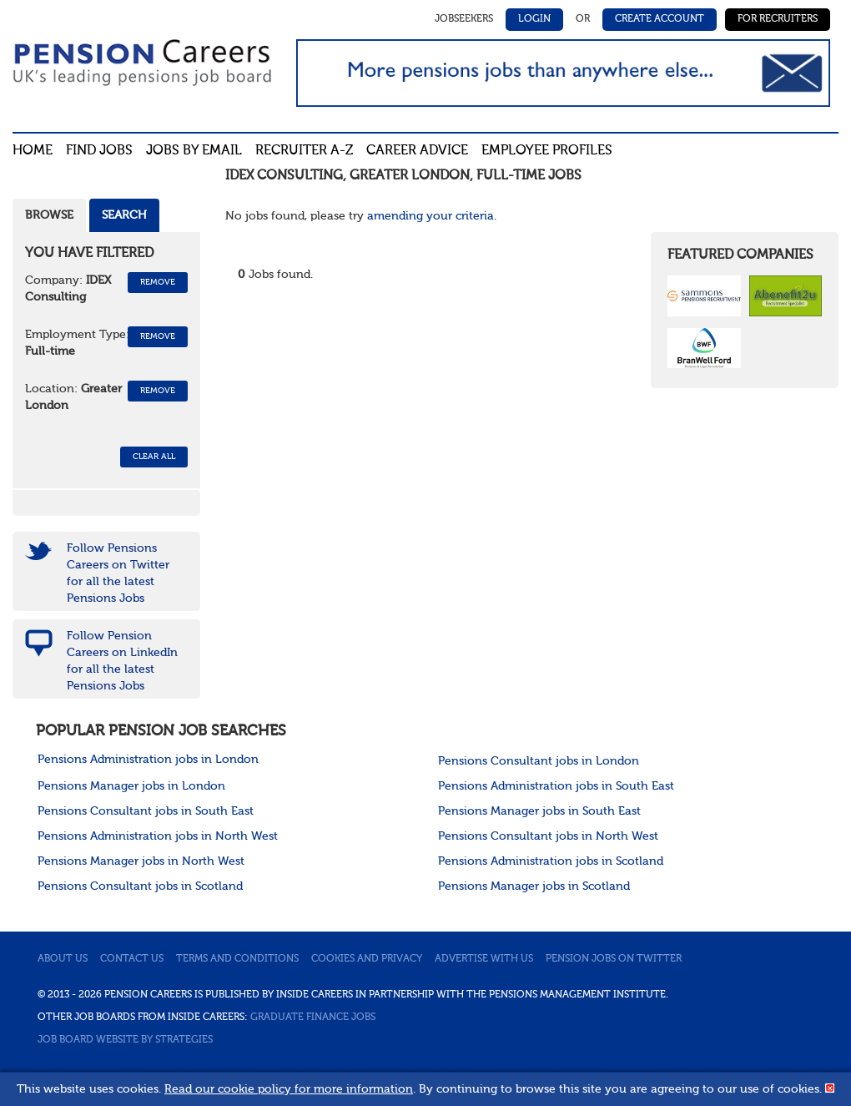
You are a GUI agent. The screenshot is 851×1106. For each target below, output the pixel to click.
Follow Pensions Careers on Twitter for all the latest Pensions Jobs (118, 573)
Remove (157, 282)
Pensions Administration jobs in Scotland (550, 861)
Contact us (132, 959)
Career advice (417, 151)
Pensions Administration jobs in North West (158, 836)
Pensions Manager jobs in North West (141, 861)
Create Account (659, 19)
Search (124, 215)
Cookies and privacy (366, 959)
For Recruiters (778, 19)
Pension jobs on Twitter (614, 959)
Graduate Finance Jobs (312, 1018)
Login (534, 19)
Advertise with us (484, 959)
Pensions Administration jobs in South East (556, 786)
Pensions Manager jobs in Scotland (534, 886)
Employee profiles (546, 151)
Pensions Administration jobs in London (148, 759)
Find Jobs (99, 151)
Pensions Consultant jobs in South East (146, 811)
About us (63, 959)
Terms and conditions (237, 959)
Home (33, 151)
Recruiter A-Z (304, 151)
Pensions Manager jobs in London (131, 786)
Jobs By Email (194, 151)
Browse (49, 215)
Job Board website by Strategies (125, 1040)
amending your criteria (430, 216)
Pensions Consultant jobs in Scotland (140, 886)
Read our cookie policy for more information (288, 1089)
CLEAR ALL (154, 456)
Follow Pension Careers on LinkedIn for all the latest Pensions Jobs (122, 661)
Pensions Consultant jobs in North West (548, 836)
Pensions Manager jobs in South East (539, 811)
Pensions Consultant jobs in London (538, 761)
